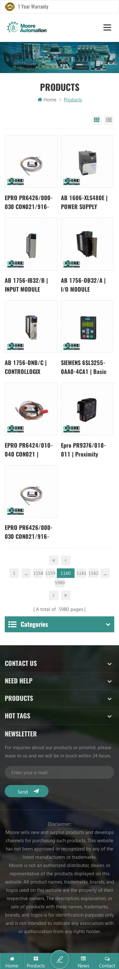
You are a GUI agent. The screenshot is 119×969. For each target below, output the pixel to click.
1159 (50, 573)
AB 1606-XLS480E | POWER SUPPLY (84, 202)
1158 (38, 573)
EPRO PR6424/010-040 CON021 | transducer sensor (29, 450)
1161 (81, 573)
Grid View (97, 120)
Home (46, 99)
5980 (59, 582)
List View (109, 120)
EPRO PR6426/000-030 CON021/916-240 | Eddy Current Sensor (29, 202)
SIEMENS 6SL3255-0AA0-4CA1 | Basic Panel (83, 367)
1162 (93, 573)
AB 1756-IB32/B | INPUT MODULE (26, 284)
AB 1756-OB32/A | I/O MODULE (83, 284)
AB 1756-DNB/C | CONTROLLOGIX (26, 367)
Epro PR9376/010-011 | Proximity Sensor (83, 450)
